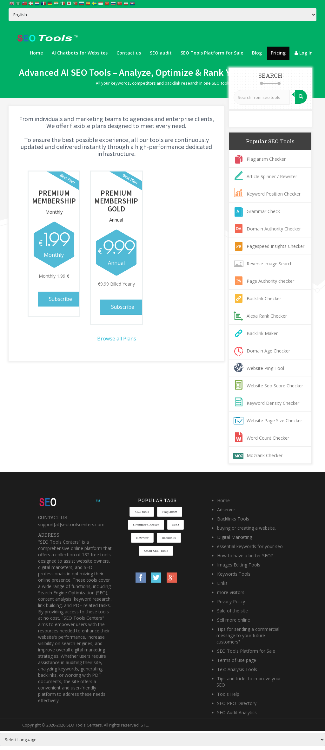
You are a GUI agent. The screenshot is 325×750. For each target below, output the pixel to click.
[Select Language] (162, 14)
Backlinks (169, 538)
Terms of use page (236, 660)
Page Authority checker (270, 281)
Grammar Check (263, 211)
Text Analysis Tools (237, 669)
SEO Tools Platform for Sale (212, 53)
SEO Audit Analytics (237, 712)
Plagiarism (169, 512)
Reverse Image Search (270, 264)
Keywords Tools (233, 574)
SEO (175, 525)
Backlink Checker (264, 298)
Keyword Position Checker (274, 194)
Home (36, 53)
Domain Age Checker (268, 351)
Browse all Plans (116, 337)
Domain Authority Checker (274, 229)
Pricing (278, 53)
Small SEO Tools (156, 551)
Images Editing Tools (238, 565)
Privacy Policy (231, 601)
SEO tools (142, 512)
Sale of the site (232, 611)
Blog (257, 53)
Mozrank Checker (264, 455)
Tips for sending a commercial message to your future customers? (247, 635)
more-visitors (230, 592)
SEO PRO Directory (236, 703)
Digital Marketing (234, 537)
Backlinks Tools (233, 519)
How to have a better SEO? (245, 556)
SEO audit (161, 53)
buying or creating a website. (246, 528)
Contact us (128, 53)
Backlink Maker (262, 333)
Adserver (226, 510)
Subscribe (61, 298)
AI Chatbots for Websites (80, 53)
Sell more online (233, 620)
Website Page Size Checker (274, 420)
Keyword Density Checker (273, 403)
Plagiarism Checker (266, 159)
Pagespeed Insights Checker (275, 246)
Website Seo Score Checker (275, 386)
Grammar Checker (146, 525)
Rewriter (142, 538)
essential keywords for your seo (250, 546)
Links (222, 583)
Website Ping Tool (265, 368)
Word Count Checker (268, 438)
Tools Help (228, 694)
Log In (304, 53)
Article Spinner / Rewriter (272, 176)
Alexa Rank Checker (267, 316)
